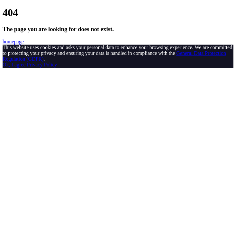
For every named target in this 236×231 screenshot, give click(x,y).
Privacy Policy (42, 64)
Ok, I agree (14, 64)
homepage (13, 41)
